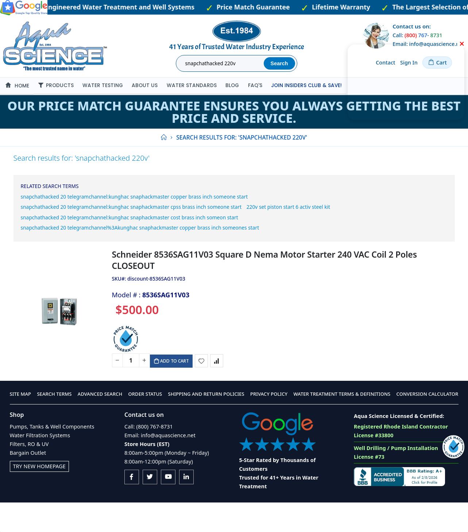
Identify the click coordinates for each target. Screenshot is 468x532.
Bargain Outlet (28, 482)
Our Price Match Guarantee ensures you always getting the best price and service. (233, 111)
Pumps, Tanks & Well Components (52, 456)
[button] (202, 388)
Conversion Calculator (428, 423)
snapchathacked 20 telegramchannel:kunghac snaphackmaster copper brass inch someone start (186, 199)
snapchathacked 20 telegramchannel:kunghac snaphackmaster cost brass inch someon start (179, 236)
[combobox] (221, 63)
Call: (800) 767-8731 (148, 456)
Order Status (145, 423)
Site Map (20, 423)
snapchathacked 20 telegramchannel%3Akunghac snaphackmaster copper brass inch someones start (194, 248)
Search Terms (54, 423)
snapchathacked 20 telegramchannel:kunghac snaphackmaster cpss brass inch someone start (181, 211)
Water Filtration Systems (40, 464)
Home (163, 137)
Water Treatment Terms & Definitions (341, 423)
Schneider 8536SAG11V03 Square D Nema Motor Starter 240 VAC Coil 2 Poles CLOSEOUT (264, 285)
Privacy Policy (268, 423)
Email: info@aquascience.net (160, 464)
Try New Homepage (39, 495)
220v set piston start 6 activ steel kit (82, 223)
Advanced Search (100, 423)
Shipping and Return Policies (206, 423)
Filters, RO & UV (29, 473)
